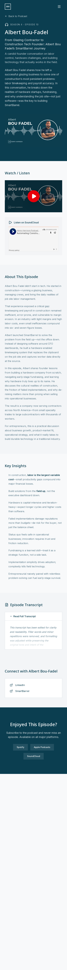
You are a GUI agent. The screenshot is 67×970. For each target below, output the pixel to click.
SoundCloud (33, 756)
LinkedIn (20, 685)
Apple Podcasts (42, 747)
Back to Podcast (16, 16)
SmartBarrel (22, 691)
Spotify (20, 747)
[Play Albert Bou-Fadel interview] (33, 196)
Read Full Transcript (23, 616)
